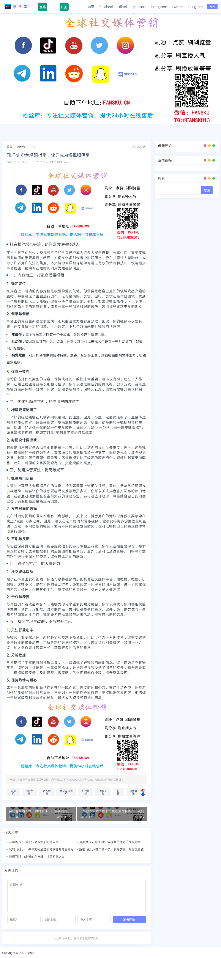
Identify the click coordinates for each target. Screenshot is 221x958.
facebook (106, 7)
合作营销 (47, 792)
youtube (139, 7)
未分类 (21, 147)
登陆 (42, 7)
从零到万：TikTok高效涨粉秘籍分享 (33, 842)
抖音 (118, 792)
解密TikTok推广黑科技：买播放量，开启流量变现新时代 (117, 849)
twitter (177, 7)
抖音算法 (133, 792)
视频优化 (103, 792)
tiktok (123, 7)
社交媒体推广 (66, 792)
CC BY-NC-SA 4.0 (70, 779)
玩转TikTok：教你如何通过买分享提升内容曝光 (41, 849)
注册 (64, 7)
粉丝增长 (86, 792)
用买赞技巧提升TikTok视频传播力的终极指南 (110, 842)
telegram (195, 7)
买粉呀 (117, 779)
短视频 (13, 792)
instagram (159, 7)
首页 (91, 7)
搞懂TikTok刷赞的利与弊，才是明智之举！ (38, 856)
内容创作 (29, 792)
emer (10, 161)
